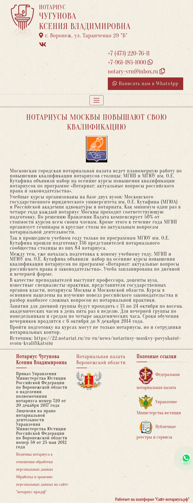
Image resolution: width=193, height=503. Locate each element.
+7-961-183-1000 (130, 62)
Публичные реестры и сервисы (156, 430)
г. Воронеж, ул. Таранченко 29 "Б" (83, 35)
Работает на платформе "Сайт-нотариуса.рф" (152, 499)
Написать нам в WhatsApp (145, 83)
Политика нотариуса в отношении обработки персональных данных (34, 462)
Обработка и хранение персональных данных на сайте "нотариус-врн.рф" (42, 484)
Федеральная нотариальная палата (158, 378)
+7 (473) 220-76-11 (129, 53)
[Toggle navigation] (96, 100)
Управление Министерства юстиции (158, 405)
